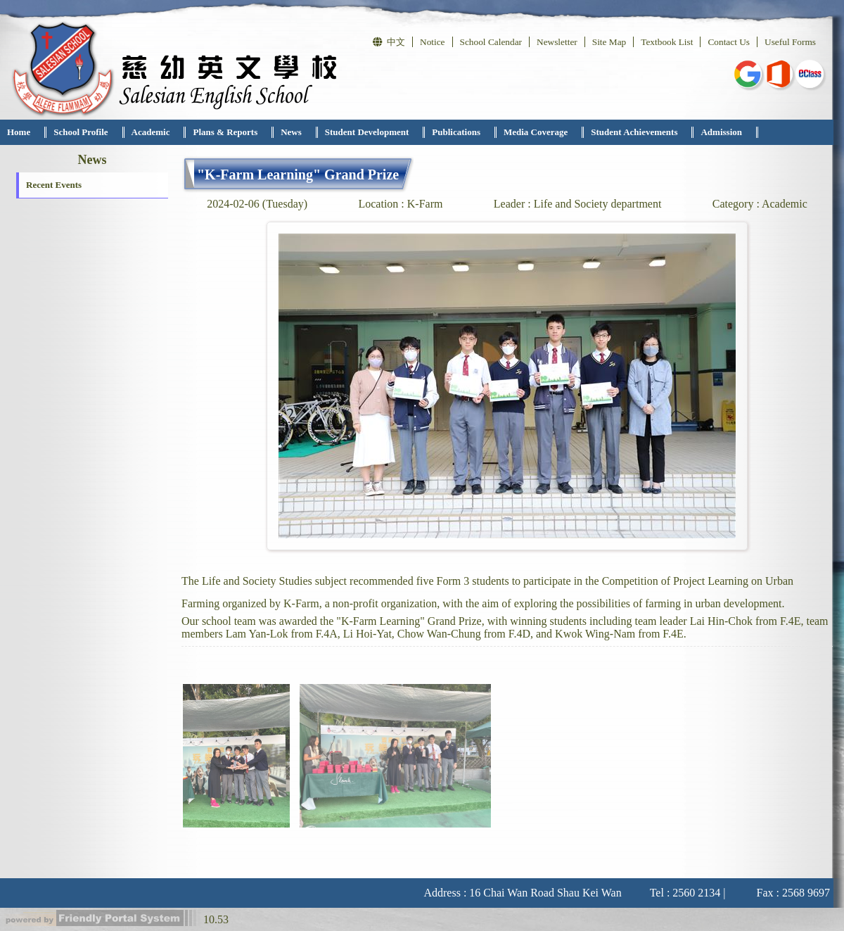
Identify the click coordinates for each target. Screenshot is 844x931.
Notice (432, 42)
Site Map (609, 42)
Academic (151, 132)
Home (18, 132)
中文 (389, 42)
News (291, 132)
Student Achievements (634, 132)
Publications (456, 132)
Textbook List (667, 42)
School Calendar (491, 42)
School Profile (80, 132)
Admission (721, 132)
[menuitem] (23, 132)
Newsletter (557, 42)
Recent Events (54, 184)
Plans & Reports (225, 132)
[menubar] (379, 132)
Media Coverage (536, 132)
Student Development (367, 132)
